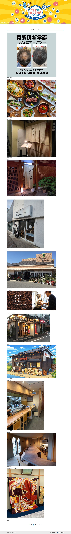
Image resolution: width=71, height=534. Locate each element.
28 (39, 526)
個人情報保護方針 (52, 532)
